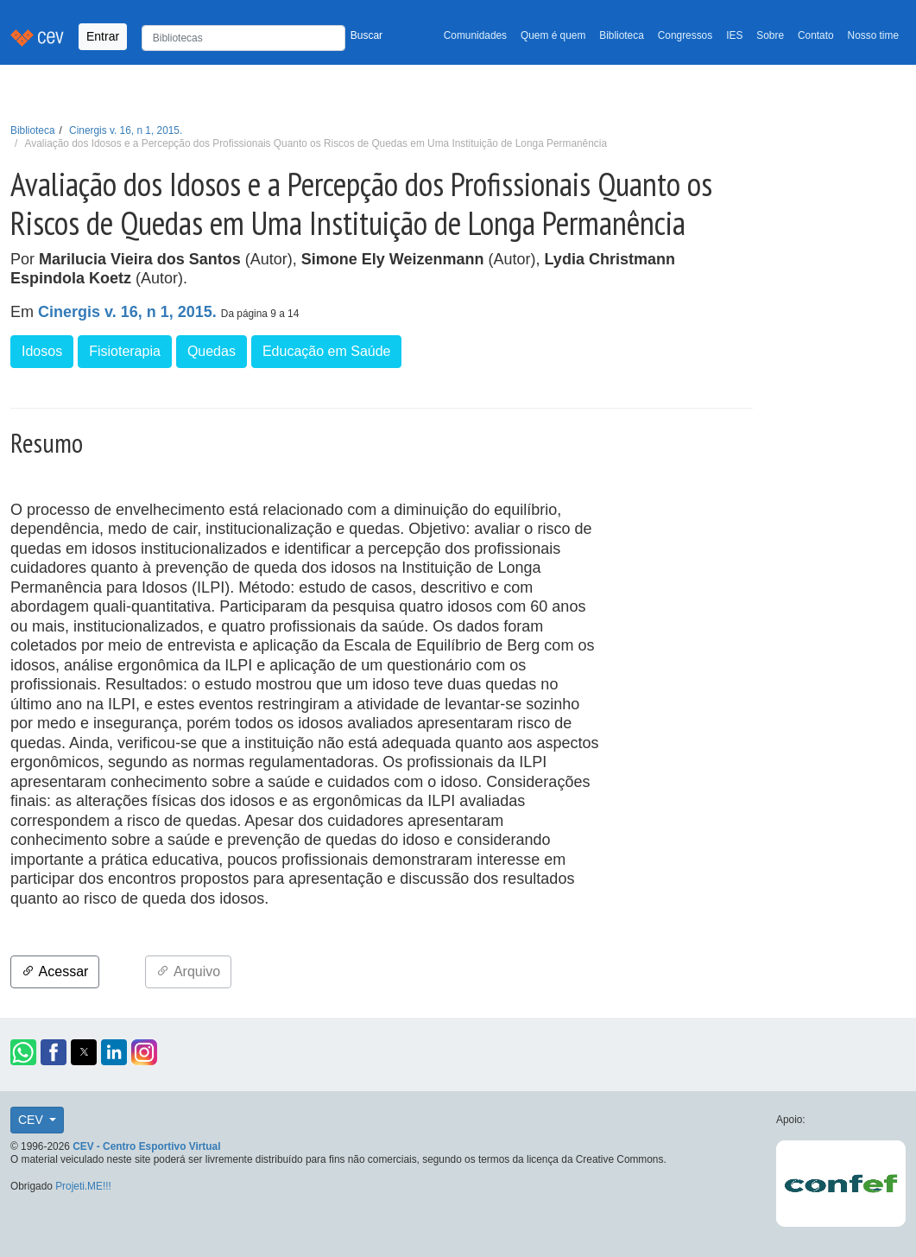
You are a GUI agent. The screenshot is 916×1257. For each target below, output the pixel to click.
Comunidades (475, 35)
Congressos (685, 35)
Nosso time (873, 35)
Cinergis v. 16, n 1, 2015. (125, 130)
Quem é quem (553, 35)
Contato (816, 35)
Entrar (102, 36)
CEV (32, 1120)
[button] (23, 1052)
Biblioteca (621, 35)
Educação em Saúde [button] (326, 351)
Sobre (770, 35)
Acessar (55, 971)
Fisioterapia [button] (125, 351)
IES (734, 35)
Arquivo (188, 971)
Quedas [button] (211, 351)
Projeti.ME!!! (83, 1186)
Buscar (366, 35)
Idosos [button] (42, 351)
